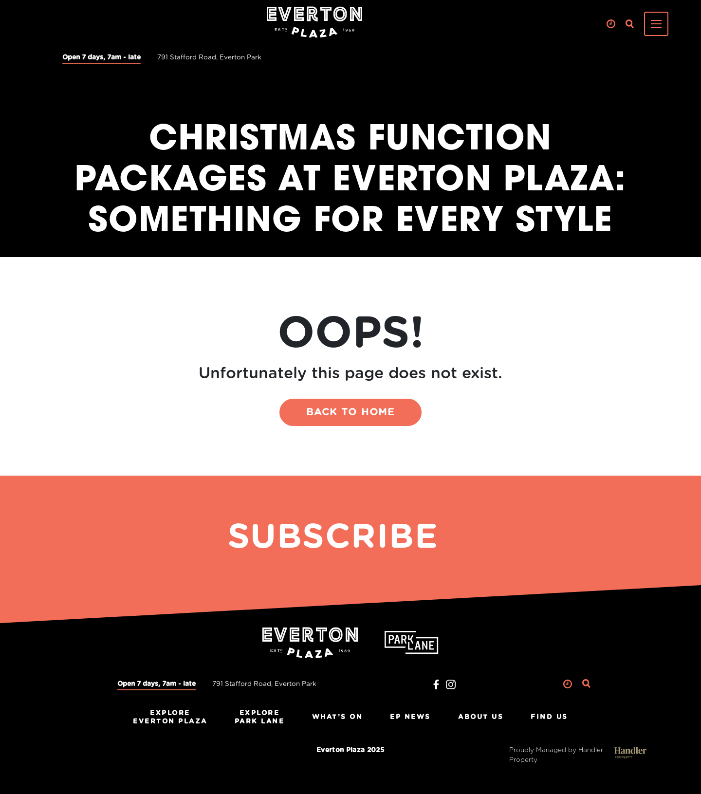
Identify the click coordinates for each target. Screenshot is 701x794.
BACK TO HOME (350, 412)
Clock (610, 24)
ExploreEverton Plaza (170, 717)
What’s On (337, 717)
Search (629, 24)
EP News (410, 717)
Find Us (549, 717)
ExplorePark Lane (260, 717)
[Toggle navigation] (656, 24)
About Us (480, 717)
